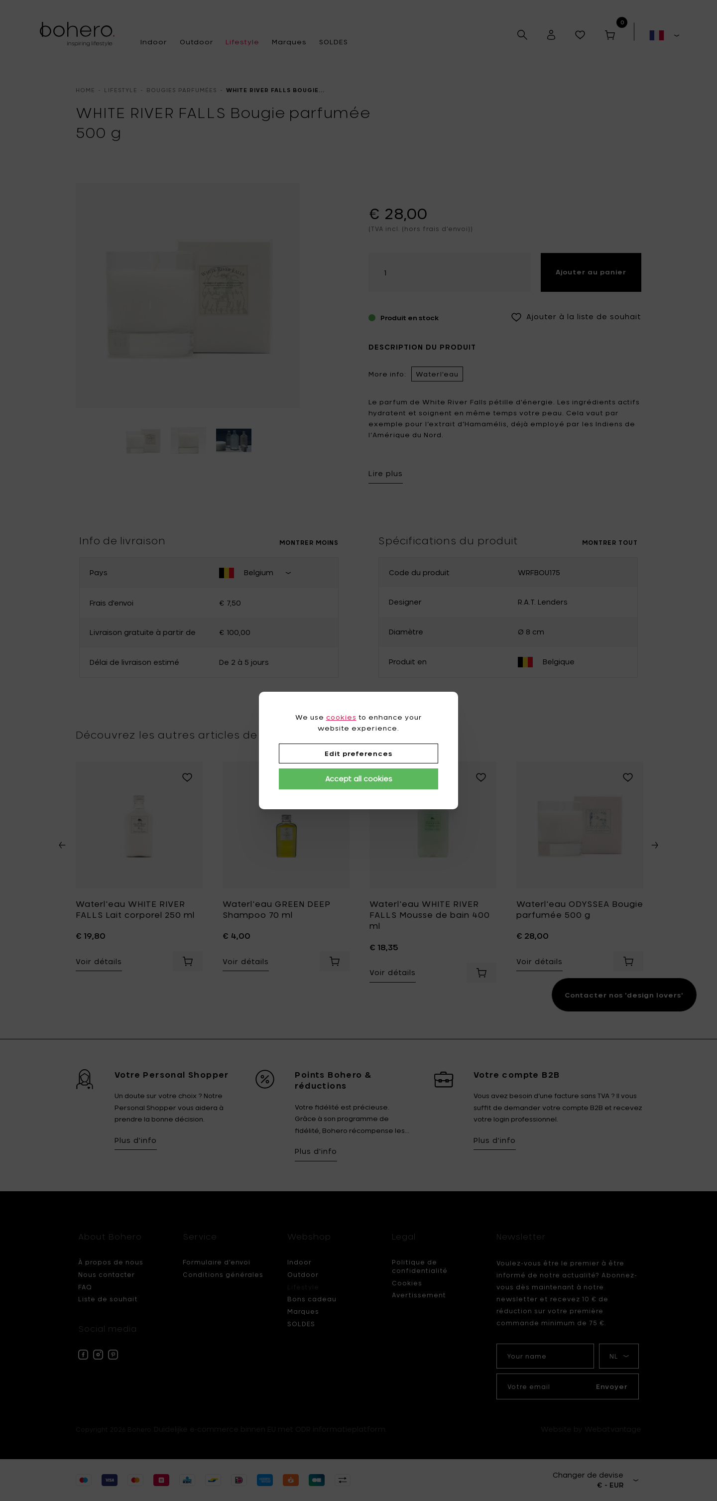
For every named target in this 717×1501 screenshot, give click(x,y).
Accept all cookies (358, 778)
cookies (341, 717)
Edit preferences (358, 753)
